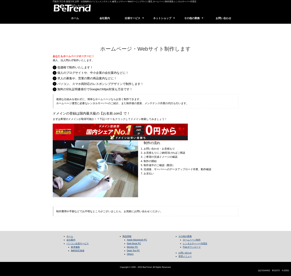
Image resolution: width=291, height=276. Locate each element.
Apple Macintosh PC (137, 240)
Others (130, 254)
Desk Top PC (133, 250)
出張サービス (132, 18)
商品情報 (126, 236)
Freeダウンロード (192, 247)
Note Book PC (134, 243)
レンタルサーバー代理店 (195, 243)
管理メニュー (185, 256)
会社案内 (104, 18)
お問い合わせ (223, 18)
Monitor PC (132, 247)
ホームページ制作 (192, 240)
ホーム (75, 18)
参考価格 (75, 247)
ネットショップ (162, 18)
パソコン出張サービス (77, 243)
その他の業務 (192, 18)
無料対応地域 (77, 250)
